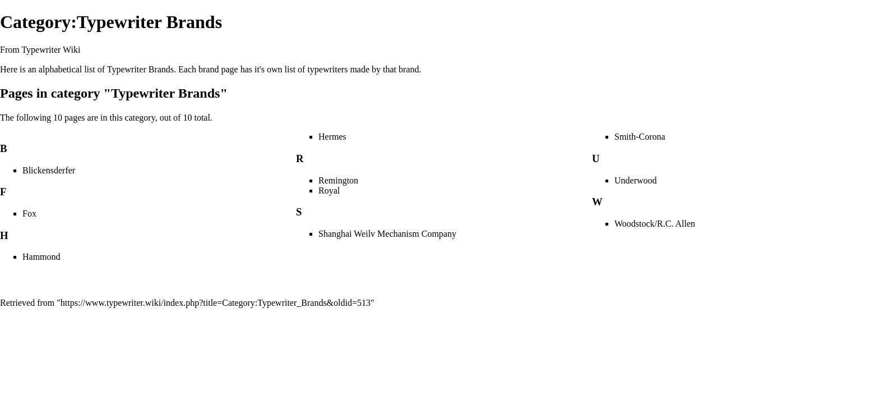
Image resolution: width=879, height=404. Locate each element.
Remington (338, 180)
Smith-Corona (639, 136)
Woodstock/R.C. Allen (654, 223)
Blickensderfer (48, 170)
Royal (329, 190)
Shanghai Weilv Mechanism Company (387, 233)
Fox (29, 213)
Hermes (332, 136)
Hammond (41, 256)
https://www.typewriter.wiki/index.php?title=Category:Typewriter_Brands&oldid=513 (216, 302)
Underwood (635, 180)
